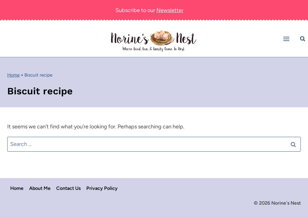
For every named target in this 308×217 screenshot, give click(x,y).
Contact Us (68, 188)
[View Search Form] (302, 38)
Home (13, 75)
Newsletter (169, 10)
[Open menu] (287, 38)
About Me (40, 188)
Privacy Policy (102, 188)
